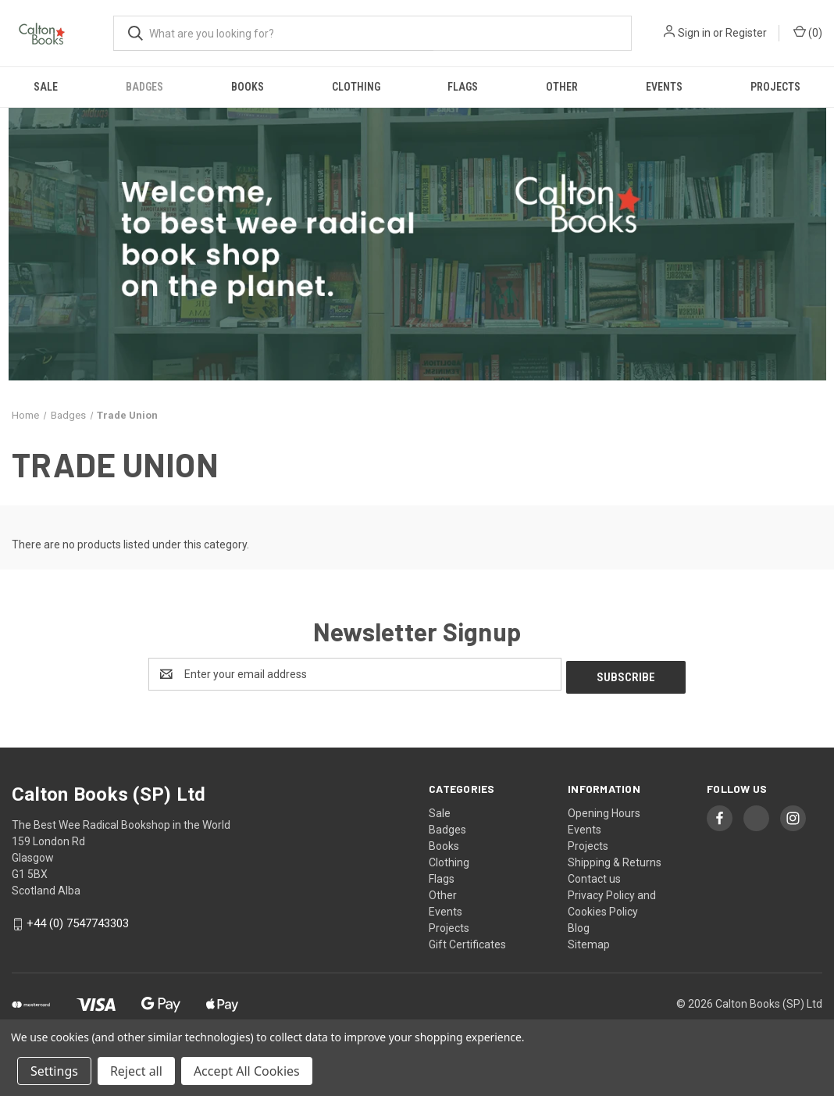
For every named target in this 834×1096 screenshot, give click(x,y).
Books (247, 86)
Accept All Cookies (247, 1071)
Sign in (694, 33)
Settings (54, 1071)
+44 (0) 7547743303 (78, 921)
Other (562, 86)
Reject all (136, 1071)
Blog (579, 925)
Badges (144, 86)
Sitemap (589, 941)
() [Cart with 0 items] (807, 32)
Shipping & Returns (614, 859)
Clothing (356, 86)
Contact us (594, 875)
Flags (462, 86)
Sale (46, 86)
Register (746, 33)
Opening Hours (604, 810)
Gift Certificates (467, 941)
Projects (775, 86)
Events (664, 86)
